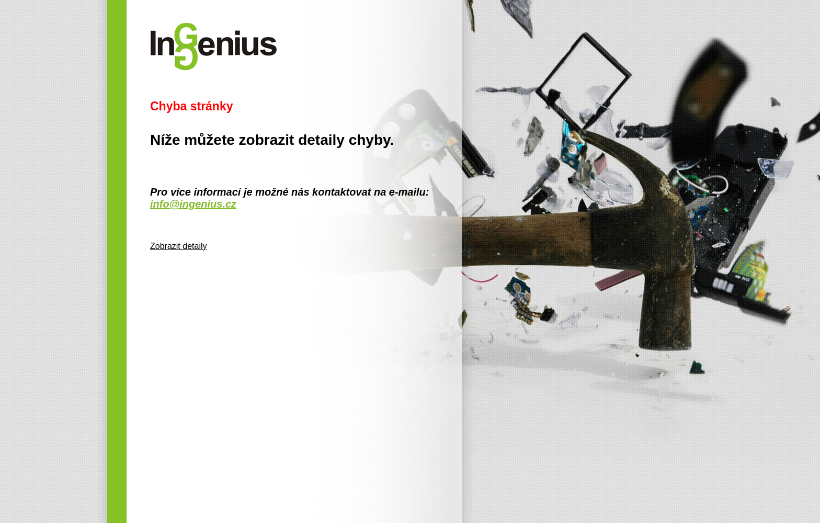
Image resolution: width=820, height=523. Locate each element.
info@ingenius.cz (193, 204)
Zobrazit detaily (178, 246)
